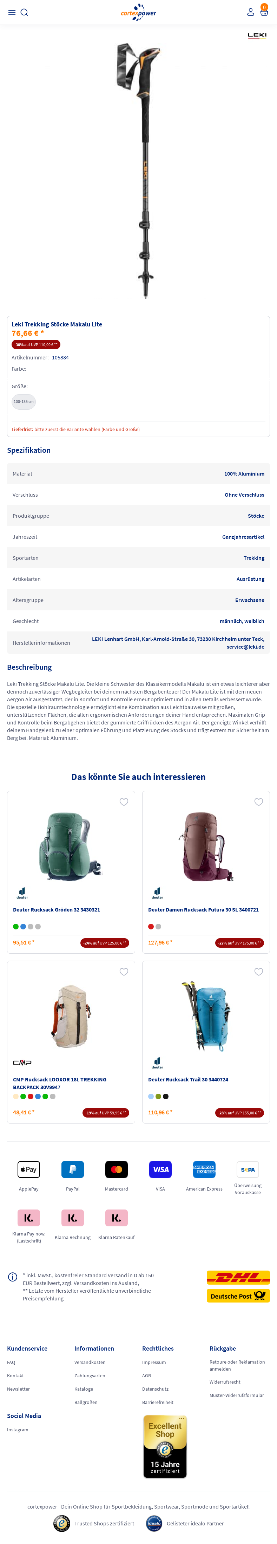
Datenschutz (155, 1389)
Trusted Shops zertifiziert (104, 1523)
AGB (146, 1375)
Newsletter (18, 1389)
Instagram (17, 1429)
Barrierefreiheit (157, 1402)
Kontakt (15, 1375)
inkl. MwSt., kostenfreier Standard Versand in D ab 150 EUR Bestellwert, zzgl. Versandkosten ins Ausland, (88, 1278)
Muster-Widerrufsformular (237, 1395)
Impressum (154, 1362)
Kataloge (83, 1389)
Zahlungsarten (89, 1375)
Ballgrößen (86, 1402)
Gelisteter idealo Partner (195, 1523)
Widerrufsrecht (225, 1382)
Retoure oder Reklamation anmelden (237, 1365)
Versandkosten (90, 1362)
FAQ (11, 1362)
